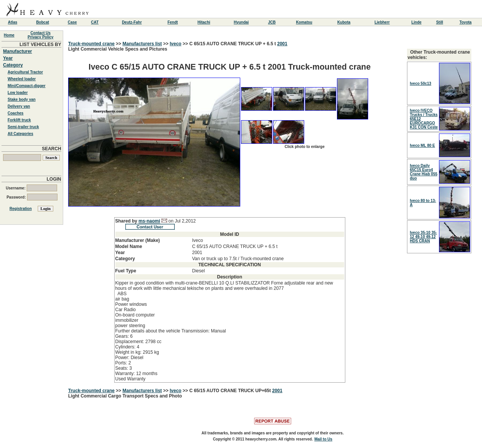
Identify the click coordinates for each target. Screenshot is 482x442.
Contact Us (40, 33)
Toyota (466, 22)
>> (119, 43)
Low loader (18, 93)
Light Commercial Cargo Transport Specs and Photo (125, 396)
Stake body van (21, 99)
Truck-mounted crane (91, 43)
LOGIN (54, 179)
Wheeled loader (22, 79)
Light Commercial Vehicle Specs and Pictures (229, 214)
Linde (416, 22)
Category (13, 65)
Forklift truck (19, 120)
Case (72, 22)
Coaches (16, 113)
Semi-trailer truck (23, 127)
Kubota (343, 22)
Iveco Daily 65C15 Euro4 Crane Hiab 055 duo (423, 172)
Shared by (127, 221)
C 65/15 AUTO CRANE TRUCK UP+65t (230, 390)
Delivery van (19, 106)
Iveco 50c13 (420, 83)
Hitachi (204, 22)
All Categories (20, 134)
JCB (272, 22)
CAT (95, 22)
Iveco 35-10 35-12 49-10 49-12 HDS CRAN (423, 237)
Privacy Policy (41, 37)
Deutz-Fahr (132, 22)
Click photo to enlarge (304, 147)
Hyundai (241, 22)
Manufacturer (17, 51)
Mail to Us (323, 439)
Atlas (12, 22)
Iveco (176, 43)
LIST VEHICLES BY (40, 44)
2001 (282, 43)
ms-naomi (149, 221)
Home (9, 35)
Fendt (173, 22)
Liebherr (382, 22)
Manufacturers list (142, 43)
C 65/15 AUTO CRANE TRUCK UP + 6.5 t (233, 43)
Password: (31, 197)
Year (8, 58)
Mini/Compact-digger (26, 86)
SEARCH (51, 148)
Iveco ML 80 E (422, 145)
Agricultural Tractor (25, 72)
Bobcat (42, 22)
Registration (21, 209)
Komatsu (304, 22)
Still (439, 22)
